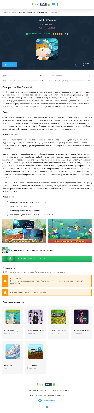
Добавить (83, 65)
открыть (88, 80)
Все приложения (19, 12)
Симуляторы (42, 12)
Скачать (10, 64)
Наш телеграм (46, 400)
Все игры (31, 12)
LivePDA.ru (6, 12)
